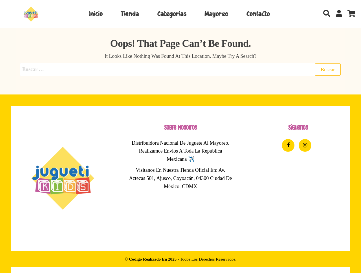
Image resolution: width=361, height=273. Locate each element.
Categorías (171, 14)
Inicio (96, 14)
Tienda (130, 14)
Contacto (258, 14)
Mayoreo (216, 14)
